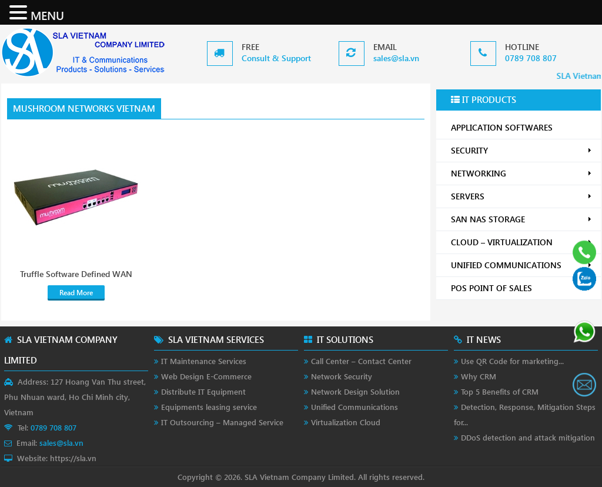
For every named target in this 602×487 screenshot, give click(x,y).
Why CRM (478, 376)
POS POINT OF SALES (521, 287)
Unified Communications (354, 407)
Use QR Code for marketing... (512, 361)
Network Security (341, 376)
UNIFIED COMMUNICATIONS (521, 265)
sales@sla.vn (396, 58)
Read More (76, 292)
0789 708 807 (531, 58)
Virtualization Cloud (345, 422)
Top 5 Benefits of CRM (500, 391)
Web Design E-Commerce (206, 376)
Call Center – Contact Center (361, 361)
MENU (47, 14)
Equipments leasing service (209, 407)
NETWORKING (521, 173)
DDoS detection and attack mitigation (528, 437)
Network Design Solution (355, 391)
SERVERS (521, 196)
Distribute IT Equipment (203, 391)
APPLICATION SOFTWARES (502, 127)
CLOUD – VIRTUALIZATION (521, 242)
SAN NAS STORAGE (521, 219)
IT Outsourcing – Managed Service (222, 422)
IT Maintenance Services (203, 361)
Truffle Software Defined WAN (76, 274)
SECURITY (521, 150)
